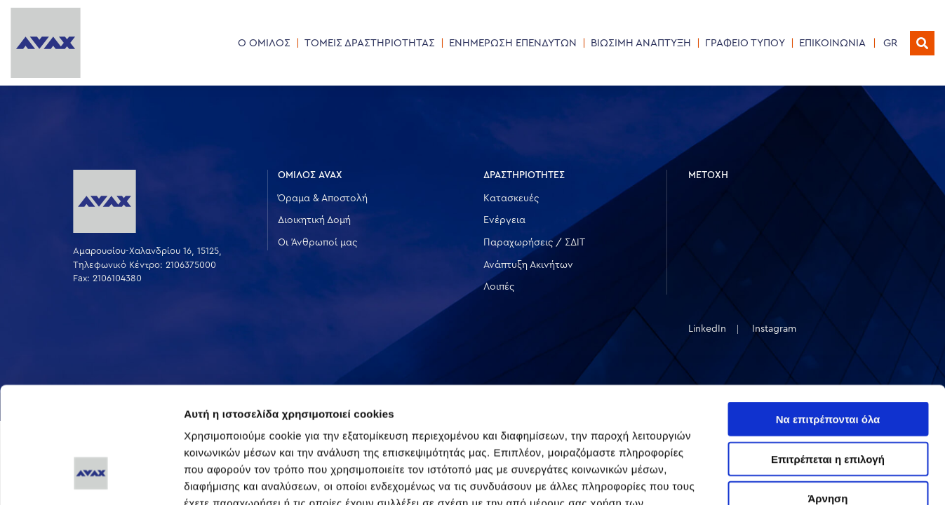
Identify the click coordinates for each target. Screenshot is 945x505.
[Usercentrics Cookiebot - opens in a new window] (90, 477)
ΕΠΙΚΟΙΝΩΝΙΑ (832, 43)
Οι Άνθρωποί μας (317, 243)
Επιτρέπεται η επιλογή (828, 359)
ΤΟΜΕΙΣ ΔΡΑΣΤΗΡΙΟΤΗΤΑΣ (369, 43)
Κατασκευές (511, 198)
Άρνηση (827, 399)
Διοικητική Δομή (314, 220)
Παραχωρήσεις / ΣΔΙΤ (534, 243)
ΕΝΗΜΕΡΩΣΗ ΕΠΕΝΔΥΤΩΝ (513, 43)
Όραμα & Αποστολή (323, 198)
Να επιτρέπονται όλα (828, 319)
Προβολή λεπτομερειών (833, 477)
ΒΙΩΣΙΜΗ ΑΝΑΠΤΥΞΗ (641, 43)
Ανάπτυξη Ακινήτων (528, 265)
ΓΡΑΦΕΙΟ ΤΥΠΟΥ (745, 43)
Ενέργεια (504, 220)
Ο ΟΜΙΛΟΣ (264, 43)
